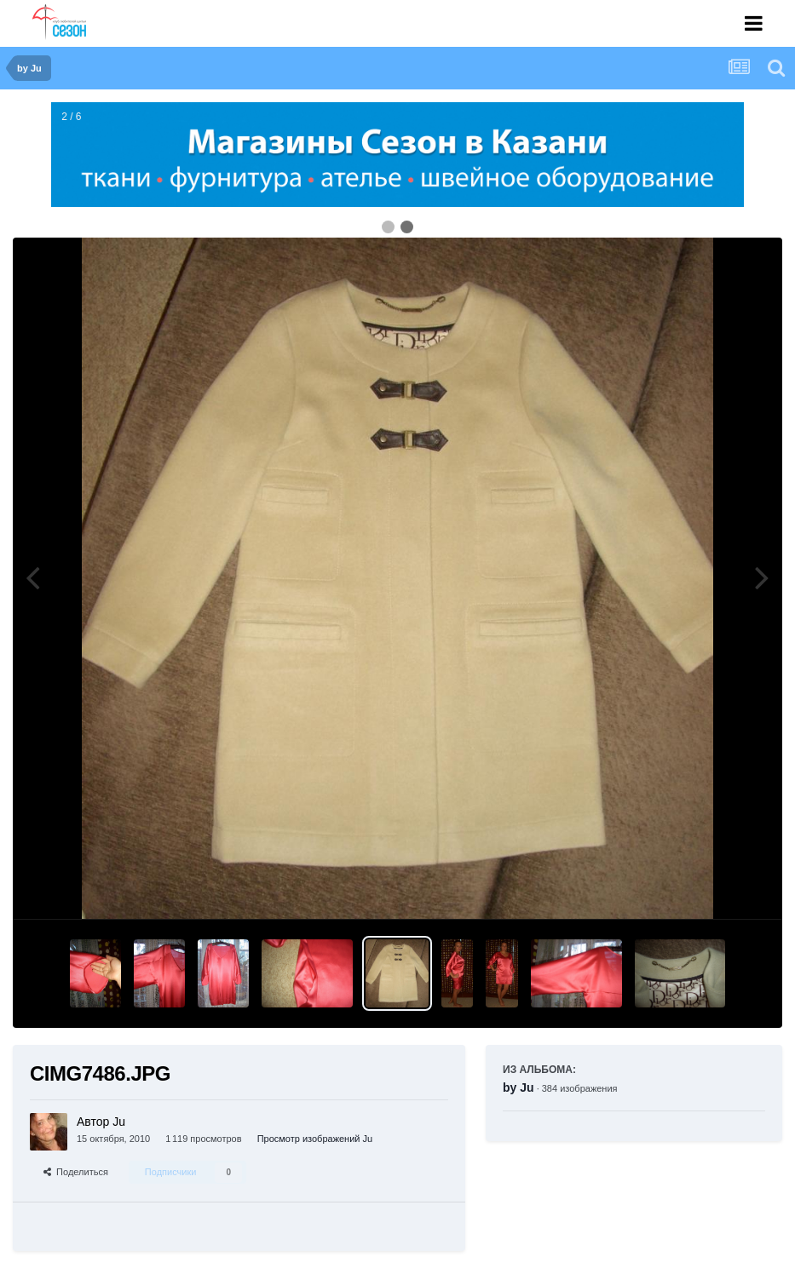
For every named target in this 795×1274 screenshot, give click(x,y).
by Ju (518, 1087)
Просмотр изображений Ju (315, 1138)
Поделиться (75, 1172)
